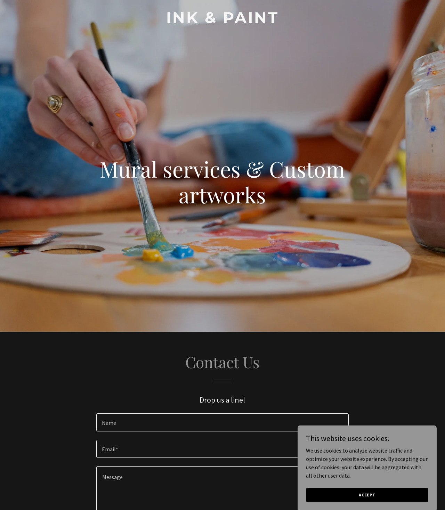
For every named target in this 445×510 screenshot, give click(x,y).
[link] (222, 20)
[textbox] (222, 422)
